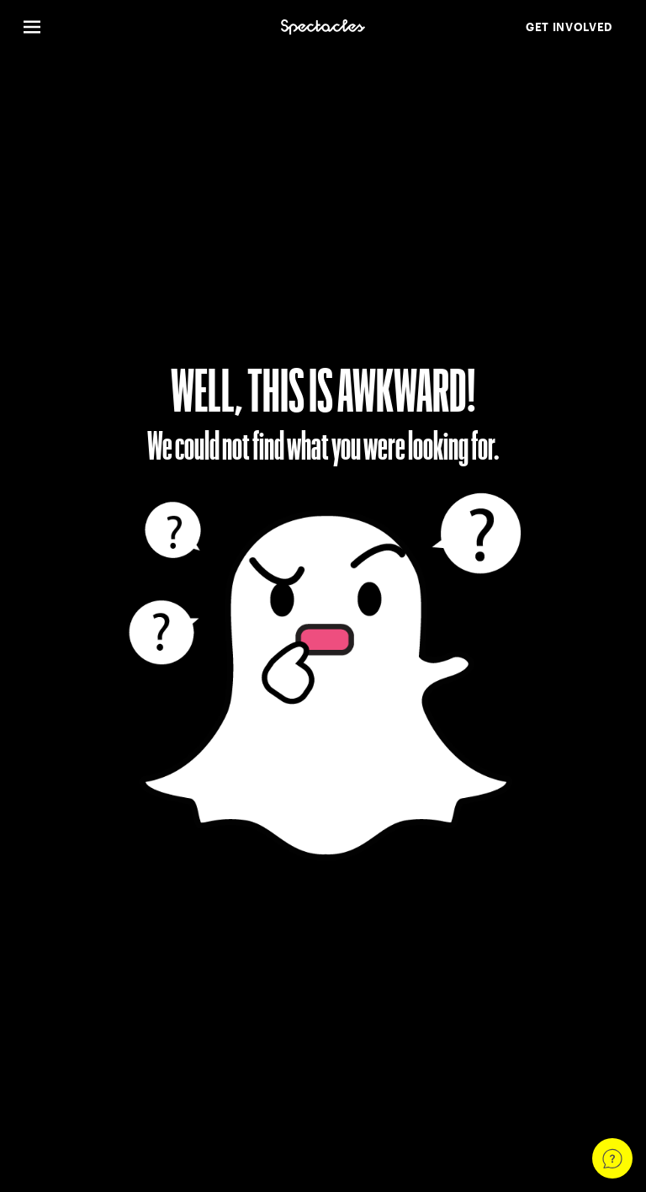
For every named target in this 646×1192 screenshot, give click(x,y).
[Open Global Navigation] (142, 27)
